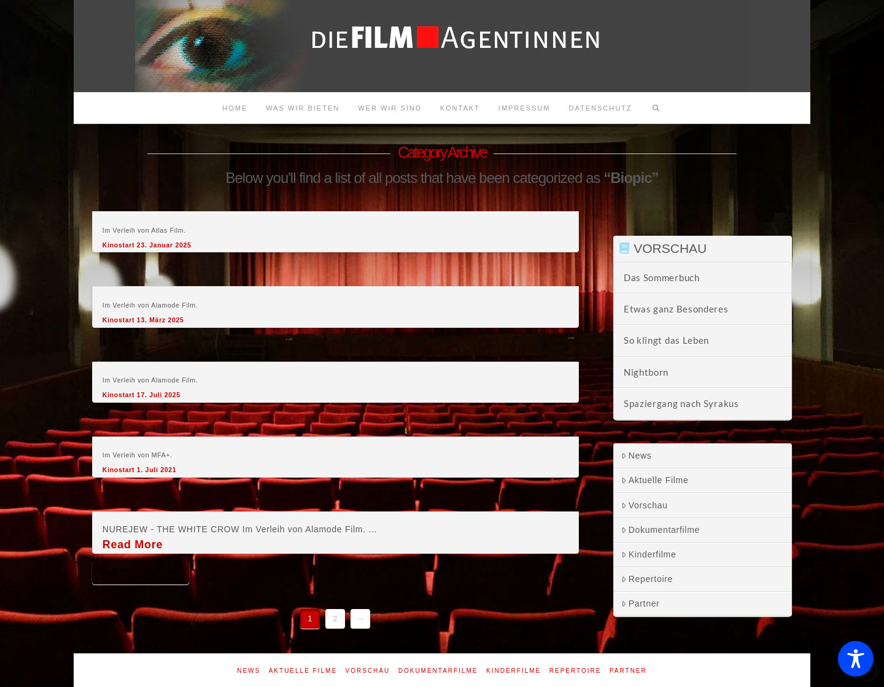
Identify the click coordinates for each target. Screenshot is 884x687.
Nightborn (646, 372)
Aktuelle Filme (655, 480)
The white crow (140, 571)
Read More (133, 544)
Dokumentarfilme (660, 530)
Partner (640, 603)
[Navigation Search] (656, 108)
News (636, 455)
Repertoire (647, 579)
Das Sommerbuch (662, 277)
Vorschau (644, 505)
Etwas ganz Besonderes (676, 308)
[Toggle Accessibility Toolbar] (856, 659)
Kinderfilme (649, 554)
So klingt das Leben (666, 340)
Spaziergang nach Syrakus (681, 403)
